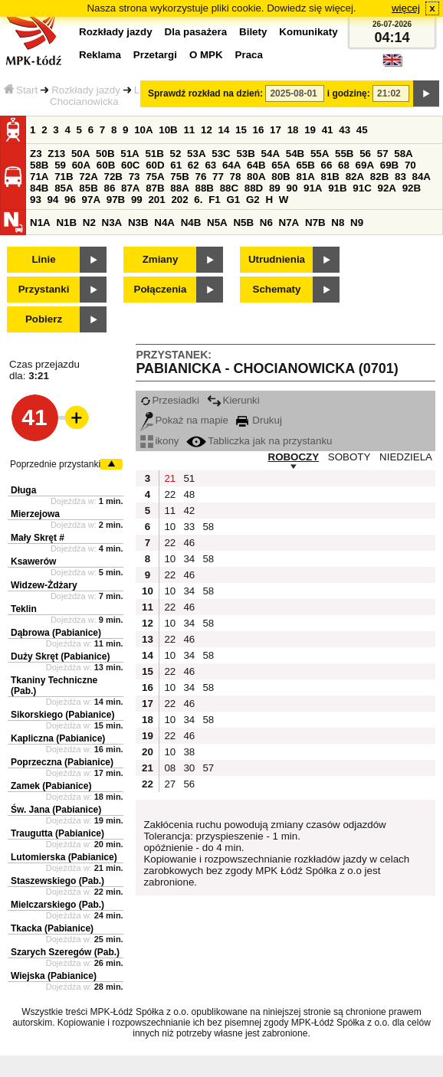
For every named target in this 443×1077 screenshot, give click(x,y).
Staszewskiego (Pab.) (57, 881)
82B (379, 176)
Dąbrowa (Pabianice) (56, 632)
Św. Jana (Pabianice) (56, 809)
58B (39, 165)
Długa (23, 490)
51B (154, 153)
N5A (217, 222)
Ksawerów (33, 561)
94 (53, 199)
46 (189, 542)
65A (280, 165)
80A (256, 176)
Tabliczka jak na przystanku (259, 441)
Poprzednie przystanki (55, 464)
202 (179, 199)
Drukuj (259, 420)
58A (403, 153)
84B (39, 188)
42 (189, 510)
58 (208, 526)
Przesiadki (169, 400)
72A (88, 176)
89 (275, 188)
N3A (112, 222)
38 (189, 752)
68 (343, 165)
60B (106, 165)
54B (295, 153)
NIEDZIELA (405, 457)
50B (105, 153)
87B (155, 188)
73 (134, 176)
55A (319, 153)
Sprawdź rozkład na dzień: (205, 93)
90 (291, 188)
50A (80, 153)
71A (39, 176)
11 (189, 130)
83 (400, 176)
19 (310, 130)
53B (245, 153)
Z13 (56, 153)
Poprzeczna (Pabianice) (62, 762)
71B (63, 176)
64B (256, 165)
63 (210, 165)
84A (421, 176)
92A (386, 188)
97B (116, 199)
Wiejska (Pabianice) (54, 976)
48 (189, 494)
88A (179, 188)
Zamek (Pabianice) (51, 786)
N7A (289, 222)
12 (206, 130)
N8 (337, 222)
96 (70, 199)
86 (109, 188)
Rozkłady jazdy (85, 90)
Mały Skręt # (37, 537)
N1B (66, 222)
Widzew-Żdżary (44, 585)
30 (189, 768)
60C (130, 165)
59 (60, 165)
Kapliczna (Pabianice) (58, 738)
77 (218, 176)
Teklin (24, 609)
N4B (191, 222)
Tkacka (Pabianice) (52, 928)
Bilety (253, 32)
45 (362, 130)
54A (270, 153)
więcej (406, 8)
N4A (164, 222)
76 (200, 176)
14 (224, 130)
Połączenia (160, 289)
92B (411, 188)
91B (337, 188)
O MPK (206, 55)
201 (156, 199)
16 (258, 130)
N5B (243, 222)
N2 (89, 222)
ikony (159, 441)
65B (305, 165)
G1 (233, 199)
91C (362, 188)
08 (170, 768)
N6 (266, 222)
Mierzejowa (35, 514)
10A (143, 130)
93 (35, 199)
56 (365, 153)
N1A (40, 222)
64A (231, 165)
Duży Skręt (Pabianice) (60, 656)
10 (170, 526)
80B (280, 176)
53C (221, 153)
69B (389, 165)
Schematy (277, 289)
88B (204, 188)
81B (330, 176)
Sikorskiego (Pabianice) (62, 714)
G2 (253, 199)
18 (293, 130)
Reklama (100, 55)
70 (410, 165)
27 (170, 784)
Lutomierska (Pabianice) (64, 857)
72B (112, 176)
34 (189, 559)
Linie (43, 259)
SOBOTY (349, 457)
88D (253, 188)
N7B (315, 222)
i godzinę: (348, 93)
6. (198, 199)
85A (63, 188)
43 (344, 130)
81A (305, 176)
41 (327, 130)
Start (21, 90)
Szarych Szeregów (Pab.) (65, 952)
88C (229, 188)
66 (327, 165)
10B (168, 130)
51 (189, 478)
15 (241, 130)
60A (81, 165)
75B (179, 176)
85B (88, 188)
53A (196, 153)
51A (129, 153)
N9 (356, 222)
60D (155, 165)
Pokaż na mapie (184, 420)
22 (170, 494)
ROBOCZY (294, 457)
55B (344, 153)
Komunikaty (308, 32)
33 (189, 526)
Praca (249, 55)
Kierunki (233, 400)
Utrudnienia (276, 259)
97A (91, 199)
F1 (214, 199)
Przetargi (155, 55)
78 (235, 176)
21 (170, 478)
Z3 (36, 153)
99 (137, 199)
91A (313, 188)
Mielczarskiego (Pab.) (57, 904)
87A (130, 188)
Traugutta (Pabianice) (57, 833)
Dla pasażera (196, 32)
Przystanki (44, 289)
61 (176, 165)
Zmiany (161, 259)
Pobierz (43, 319)
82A (355, 176)
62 (193, 165)
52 (176, 153)
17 (275, 130)
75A (155, 176)
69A (365, 165)
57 (383, 153)
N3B (138, 222)
